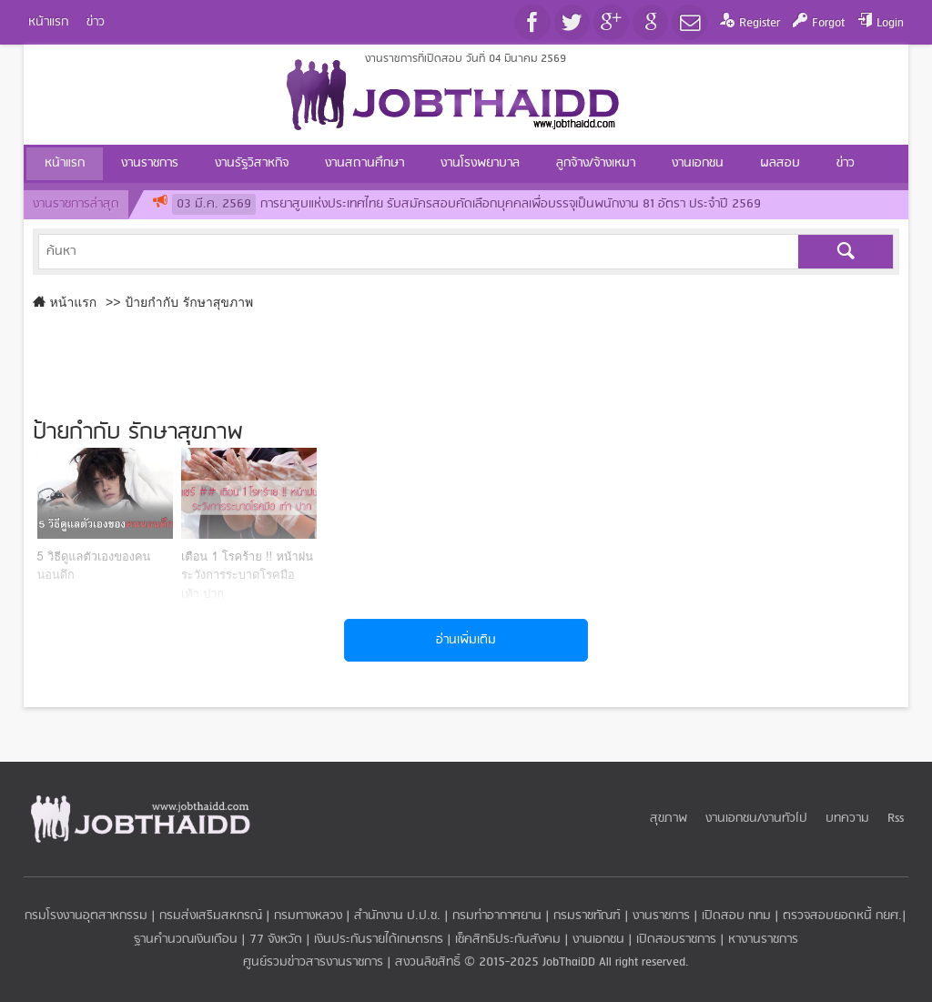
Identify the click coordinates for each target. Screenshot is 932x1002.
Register (759, 23)
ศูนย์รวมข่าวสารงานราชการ (315, 962)
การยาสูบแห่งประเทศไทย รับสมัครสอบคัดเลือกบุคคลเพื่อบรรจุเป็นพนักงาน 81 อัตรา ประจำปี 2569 (466, 204)
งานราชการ (661, 916)
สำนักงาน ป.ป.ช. (397, 916)
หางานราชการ (763, 939)
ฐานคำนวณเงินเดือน (186, 939)
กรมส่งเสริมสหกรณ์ (210, 916)
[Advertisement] (466, 360)
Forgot (828, 23)
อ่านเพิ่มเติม (466, 640)
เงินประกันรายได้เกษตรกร (378, 939)
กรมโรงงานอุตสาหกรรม (86, 916)
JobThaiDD (568, 962)
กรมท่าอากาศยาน (497, 916)
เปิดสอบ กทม (736, 916)
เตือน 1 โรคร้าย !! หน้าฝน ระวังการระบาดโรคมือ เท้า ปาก (247, 575)
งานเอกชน (598, 939)
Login (890, 23)
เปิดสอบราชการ (676, 939)
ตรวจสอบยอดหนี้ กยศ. (842, 916)
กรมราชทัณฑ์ (587, 916)
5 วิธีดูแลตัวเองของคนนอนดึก (94, 566)
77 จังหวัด (275, 939)
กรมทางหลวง (308, 916)
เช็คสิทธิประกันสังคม (508, 939)
